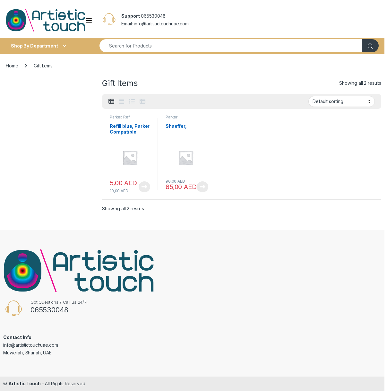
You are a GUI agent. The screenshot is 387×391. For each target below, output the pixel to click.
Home (12, 65)
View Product (144, 186)
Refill (128, 117)
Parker (115, 117)
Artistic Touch (24, 383)
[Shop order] (341, 101)
